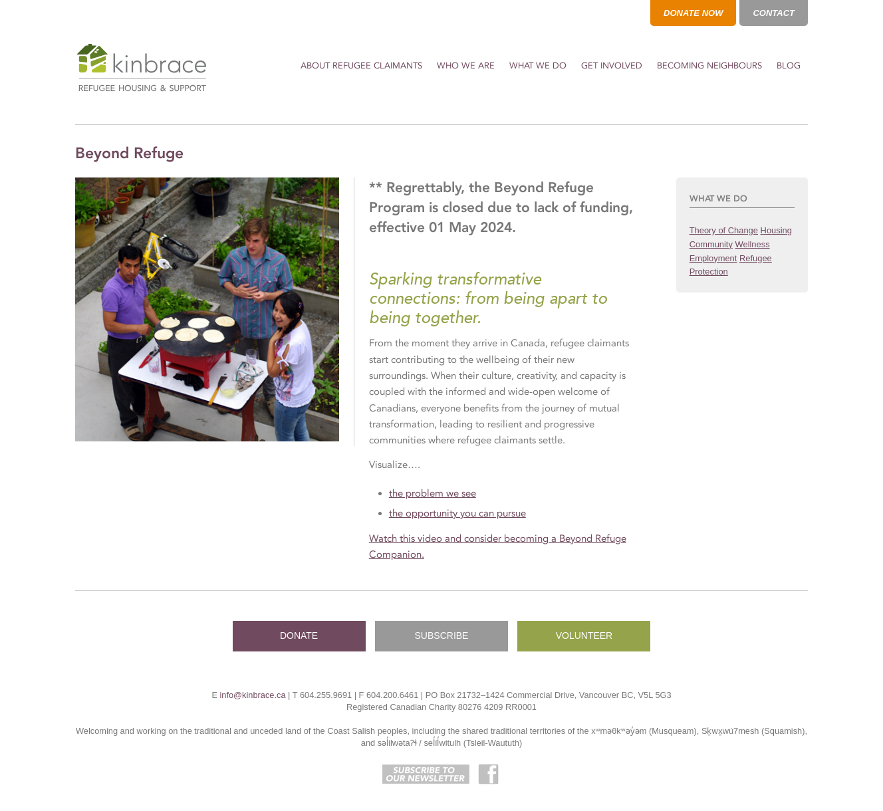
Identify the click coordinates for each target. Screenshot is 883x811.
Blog (789, 65)
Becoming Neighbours (709, 65)
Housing (776, 230)
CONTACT (774, 13)
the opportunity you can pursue (457, 513)
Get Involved (611, 65)
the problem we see (432, 493)
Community (711, 244)
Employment (713, 258)
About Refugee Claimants (361, 65)
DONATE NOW (693, 13)
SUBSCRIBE (442, 635)
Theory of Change (724, 230)
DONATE (299, 635)
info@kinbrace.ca (252, 695)
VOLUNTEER (584, 635)
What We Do (538, 65)
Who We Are (466, 65)
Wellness (752, 244)
